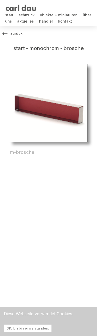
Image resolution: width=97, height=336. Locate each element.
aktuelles (25, 21)
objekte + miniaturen (59, 15)
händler (46, 21)
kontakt (65, 21)
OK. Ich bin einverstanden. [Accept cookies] (27, 328)
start (9, 15)
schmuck (27, 15)
